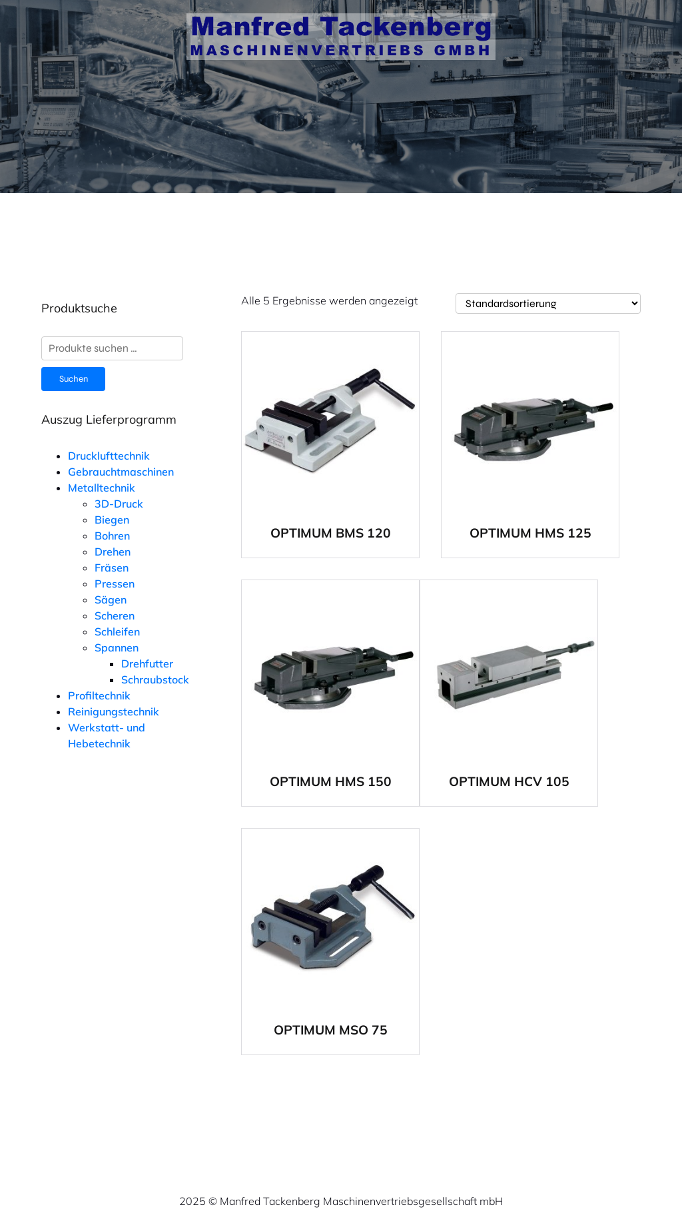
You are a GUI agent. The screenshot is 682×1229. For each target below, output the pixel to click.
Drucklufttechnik (109, 455)
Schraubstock (155, 679)
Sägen (111, 599)
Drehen (113, 551)
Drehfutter (147, 663)
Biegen (112, 519)
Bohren (112, 535)
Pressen (115, 583)
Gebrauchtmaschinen (121, 471)
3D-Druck (119, 503)
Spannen (117, 647)
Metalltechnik (101, 487)
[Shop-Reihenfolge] (548, 303)
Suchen (73, 379)
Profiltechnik (99, 695)
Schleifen (117, 631)
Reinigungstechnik (113, 711)
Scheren (115, 615)
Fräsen (112, 567)
